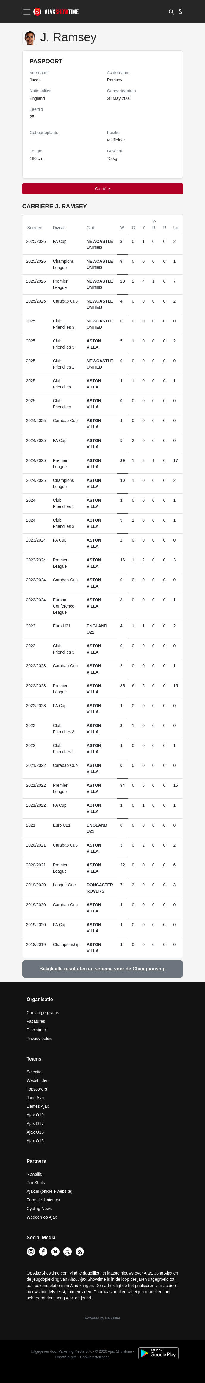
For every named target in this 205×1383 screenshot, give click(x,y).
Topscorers (37, 1089)
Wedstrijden (38, 1080)
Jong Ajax (36, 1097)
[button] (171, 11)
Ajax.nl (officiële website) (50, 1191)
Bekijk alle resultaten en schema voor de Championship (102, 968)
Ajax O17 (35, 1123)
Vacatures (36, 1021)
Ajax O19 (35, 1115)
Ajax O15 (35, 1140)
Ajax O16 (35, 1132)
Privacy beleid (40, 1038)
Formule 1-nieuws (43, 1200)
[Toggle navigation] (27, 12)
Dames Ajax (38, 1106)
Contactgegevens (43, 1012)
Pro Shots (36, 1182)
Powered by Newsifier (102, 1318)
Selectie (34, 1071)
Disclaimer (36, 1030)
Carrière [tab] (102, 188)
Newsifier (35, 1174)
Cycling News (39, 1208)
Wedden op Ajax (42, 1217)
